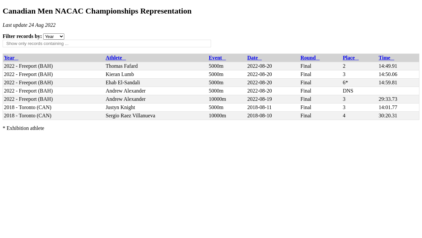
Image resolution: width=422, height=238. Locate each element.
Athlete (116, 57)
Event (217, 57)
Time (386, 57)
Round (309, 57)
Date (254, 57)
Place (351, 57)
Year (11, 57)
